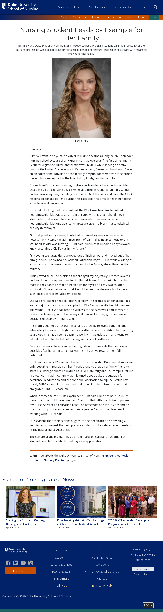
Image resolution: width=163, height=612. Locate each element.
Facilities (102, 578)
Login (148, 605)
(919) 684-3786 (142, 560)
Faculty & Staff (114, 17)
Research (79, 7)
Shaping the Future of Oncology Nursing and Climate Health (26, 522)
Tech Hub (61, 585)
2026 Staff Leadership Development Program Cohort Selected (130, 522)
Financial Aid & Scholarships (102, 571)
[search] (155, 7)
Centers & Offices (124, 7)
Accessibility (142, 569)
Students (96, 17)
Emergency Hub (102, 585)
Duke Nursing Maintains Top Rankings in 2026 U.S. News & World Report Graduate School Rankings (80, 524)
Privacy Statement (142, 573)
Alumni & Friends (136, 17)
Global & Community (100, 7)
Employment (61, 578)
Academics (63, 7)
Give (154, 17)
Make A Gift (20, 571)
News (142, 7)
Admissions (79, 17)
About (64, 17)
